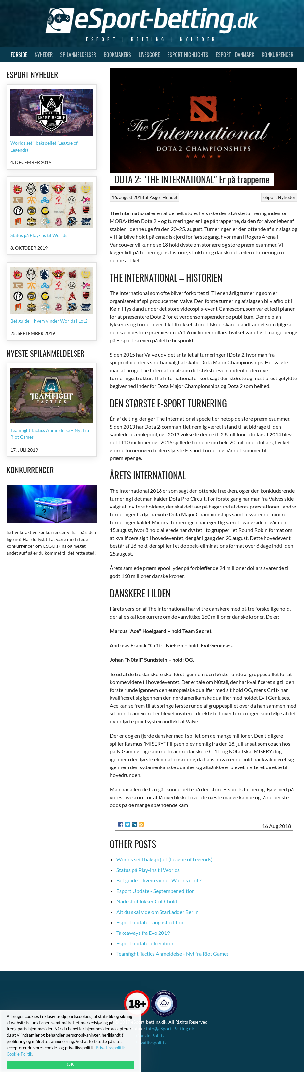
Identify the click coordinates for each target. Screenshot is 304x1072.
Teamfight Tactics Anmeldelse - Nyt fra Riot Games (172, 954)
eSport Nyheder (279, 197)
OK (70, 1064)
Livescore (149, 55)
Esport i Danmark (235, 55)
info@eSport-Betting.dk (170, 1028)
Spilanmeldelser (78, 55)
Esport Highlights (187, 55)
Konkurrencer (277, 55)
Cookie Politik (150, 1035)
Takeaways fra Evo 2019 (143, 933)
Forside (19, 55)
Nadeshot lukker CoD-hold (146, 901)
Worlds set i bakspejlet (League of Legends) (164, 859)
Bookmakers (117, 55)
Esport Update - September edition (155, 891)
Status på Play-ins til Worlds (148, 870)
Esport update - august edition (150, 922)
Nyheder (44, 55)
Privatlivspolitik (150, 1042)
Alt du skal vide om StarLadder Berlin (157, 912)
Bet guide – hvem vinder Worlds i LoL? (158, 880)
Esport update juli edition (144, 943)
